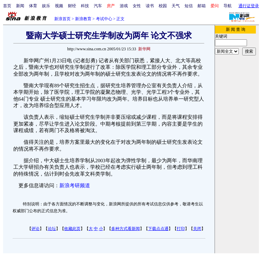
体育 (33, 5)
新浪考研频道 (74, 185)
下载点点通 (158, 228)
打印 (181, 228)
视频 (59, 5)
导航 (227, 5)
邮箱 (202, 5)
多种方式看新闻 (125, 228)
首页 (7, 5)
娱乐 (46, 5)
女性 (137, 5)
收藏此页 (72, 228)
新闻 (20, 5)
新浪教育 (83, 18)
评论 (35, 228)
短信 (189, 5)
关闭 (197, 228)
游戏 (124, 5)
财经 (72, 5)
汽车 (98, 5)
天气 (176, 5)
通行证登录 (248, 5)
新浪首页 (62, 18)
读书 (150, 5)
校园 (163, 5)
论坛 (52, 228)
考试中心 (104, 18)
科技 (85, 5)
